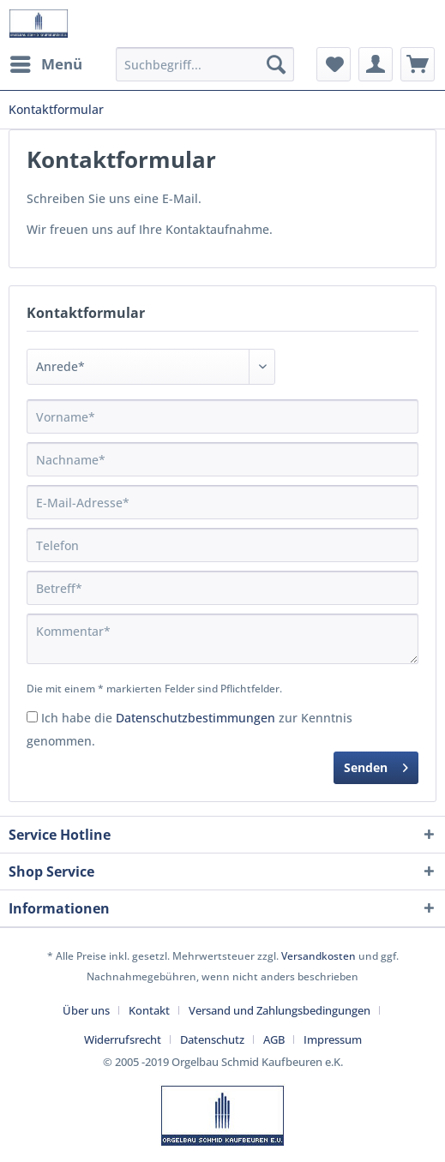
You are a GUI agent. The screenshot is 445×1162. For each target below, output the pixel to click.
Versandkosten (318, 956)
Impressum (333, 1039)
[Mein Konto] (375, 64)
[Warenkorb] (417, 64)
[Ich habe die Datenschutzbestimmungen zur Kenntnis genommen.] (32, 716)
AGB (274, 1039)
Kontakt (149, 1010)
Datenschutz (212, 1039)
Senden (376, 765)
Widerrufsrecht (122, 1039)
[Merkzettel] (333, 64)
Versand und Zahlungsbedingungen (279, 1010)
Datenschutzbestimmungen (195, 718)
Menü (46, 62)
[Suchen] (276, 64)
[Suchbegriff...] (205, 64)
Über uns (86, 1010)
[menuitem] (45, 64)
